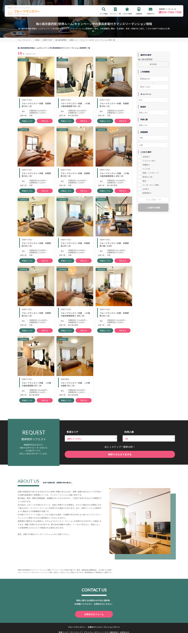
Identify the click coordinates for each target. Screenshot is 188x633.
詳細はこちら (27, 122)
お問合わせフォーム (94, 622)
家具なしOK (147, 177)
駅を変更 (153, 64)
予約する (44, 122)
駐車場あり (147, 193)
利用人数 (129, 439)
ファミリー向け (149, 160)
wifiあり (146, 189)
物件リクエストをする (120, 462)
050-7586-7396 (171, 12)
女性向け (146, 156)
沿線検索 (139, 14)
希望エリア (72, 439)
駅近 (144, 181)
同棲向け (146, 164)
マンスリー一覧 (115, 14)
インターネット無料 (151, 185)
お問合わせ (150, 14)
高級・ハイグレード (151, 173)
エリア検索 (104, 14)
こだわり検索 (127, 14)
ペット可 (146, 168)
